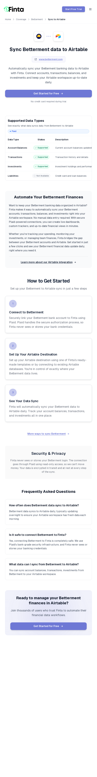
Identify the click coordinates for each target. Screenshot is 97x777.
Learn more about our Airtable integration (48, 262)
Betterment (37, 19)
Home (8, 19)
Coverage (21, 19)
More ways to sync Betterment (48, 433)
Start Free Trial (73, 9)
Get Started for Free (48, 93)
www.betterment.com (51, 59)
